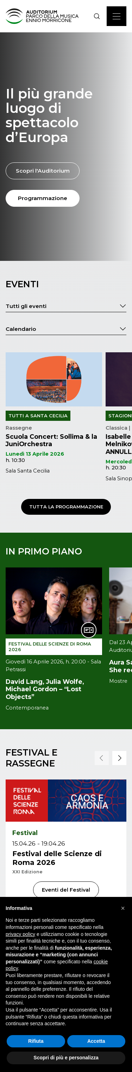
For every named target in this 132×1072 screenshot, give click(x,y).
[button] (102, 758)
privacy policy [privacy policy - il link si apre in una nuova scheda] (20, 934)
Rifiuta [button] (36, 1041)
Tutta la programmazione (66, 506)
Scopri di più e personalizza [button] (65, 1057)
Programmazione (42, 198)
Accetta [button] (96, 1041)
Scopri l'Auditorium (43, 170)
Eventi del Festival (66, 890)
